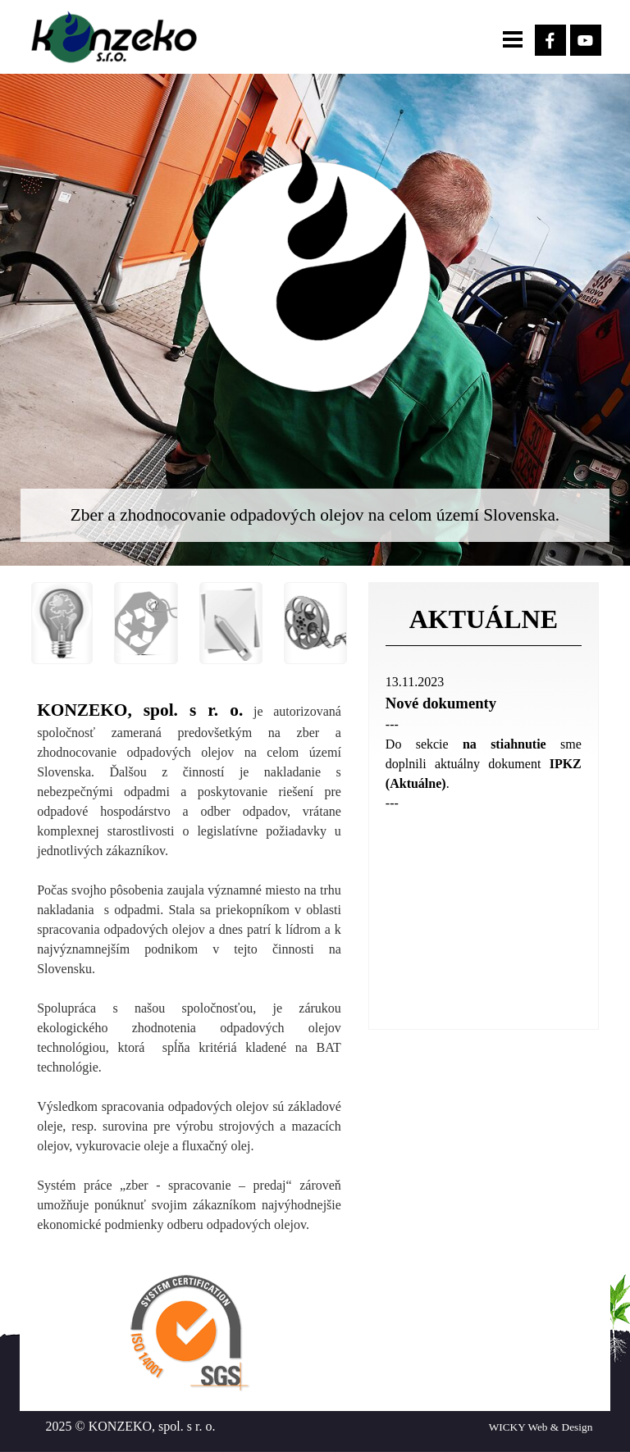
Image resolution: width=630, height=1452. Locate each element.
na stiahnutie (504, 744)
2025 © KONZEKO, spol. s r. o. (131, 1426)
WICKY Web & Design (541, 1427)
